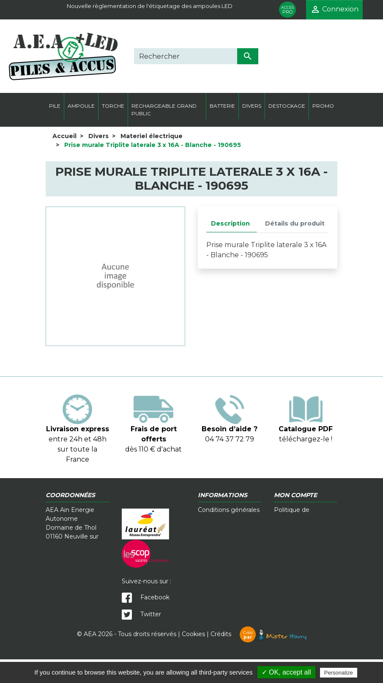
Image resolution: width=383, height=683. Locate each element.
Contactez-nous (221, 527)
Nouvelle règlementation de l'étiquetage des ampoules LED (150, 6)
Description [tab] (230, 223)
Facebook (146, 597)
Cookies (193, 657)
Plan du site (291, 545)
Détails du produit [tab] (295, 223)
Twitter (141, 614)
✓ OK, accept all (286, 672)
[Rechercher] (185, 56)
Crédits (258, 657)
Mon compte (293, 536)
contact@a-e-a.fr (70, 605)
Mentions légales (299, 527)
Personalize (338, 672)
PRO (287, 10)
